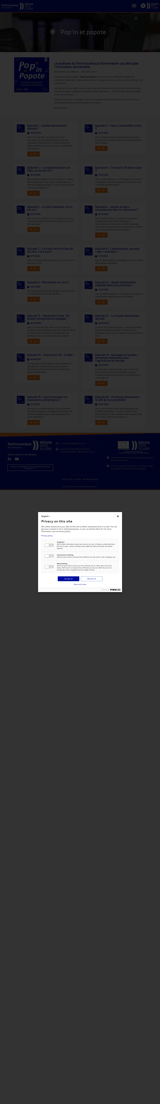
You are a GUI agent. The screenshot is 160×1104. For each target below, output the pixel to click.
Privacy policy (47, 536)
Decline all (91, 578)
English (46, 516)
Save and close (80, 584)
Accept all (68, 578)
